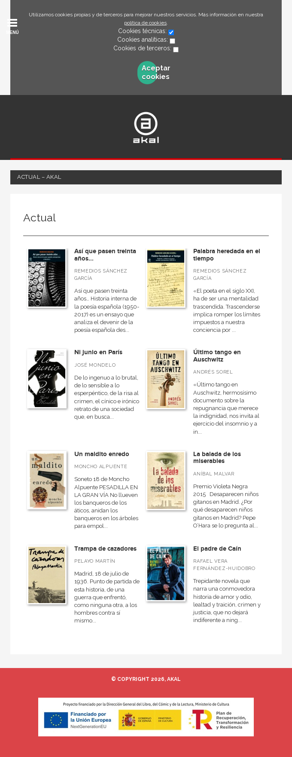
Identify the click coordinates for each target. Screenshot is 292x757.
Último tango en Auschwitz (217, 356)
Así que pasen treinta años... (105, 255)
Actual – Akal (39, 177)
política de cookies (145, 23)
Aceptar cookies (150, 72)
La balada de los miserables (217, 458)
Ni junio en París (98, 352)
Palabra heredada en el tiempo (226, 255)
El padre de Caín (217, 549)
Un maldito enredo (101, 454)
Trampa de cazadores (105, 549)
